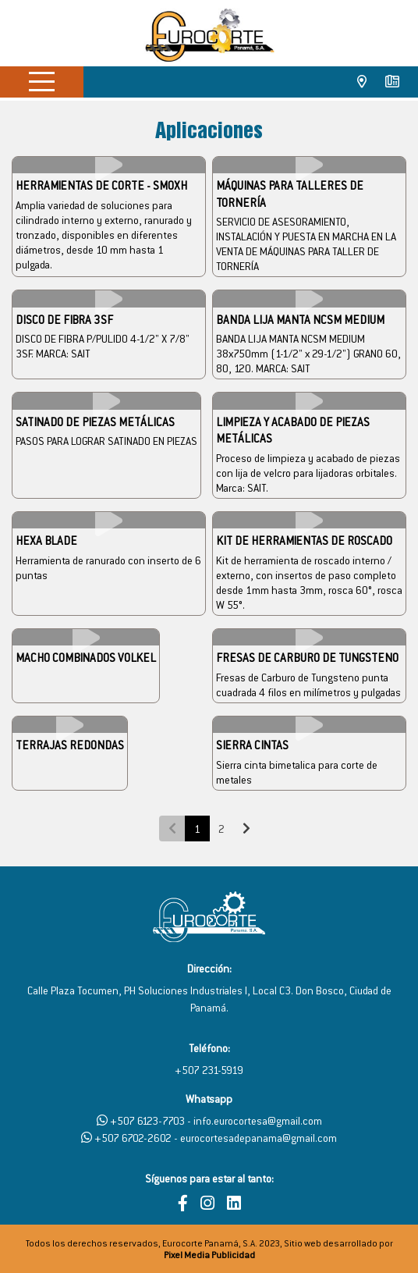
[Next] (246, 829)
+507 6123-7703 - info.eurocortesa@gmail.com (209, 1120)
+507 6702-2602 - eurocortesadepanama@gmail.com (209, 1137)
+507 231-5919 (209, 1069)
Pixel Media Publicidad (209, 1255)
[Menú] (41, 80)
